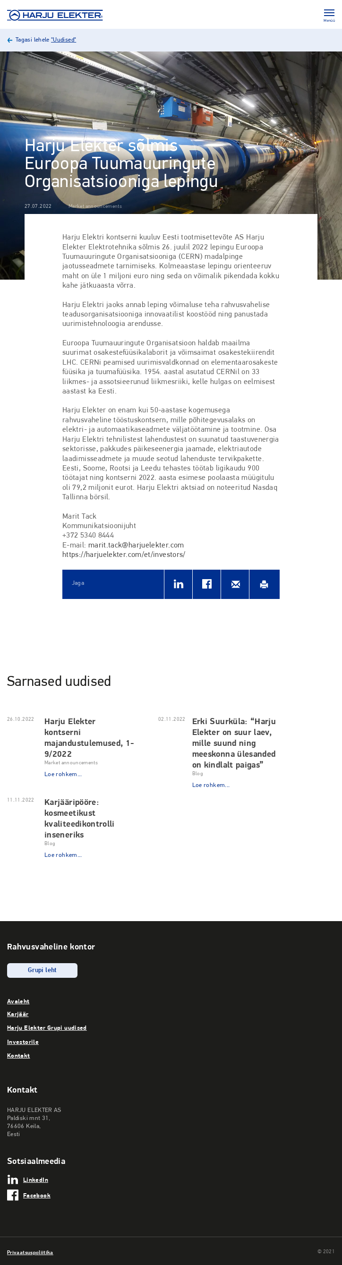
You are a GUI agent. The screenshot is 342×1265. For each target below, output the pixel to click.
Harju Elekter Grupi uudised (47, 1027)
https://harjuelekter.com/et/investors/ (124, 555)
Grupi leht (42, 970)
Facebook (37, 1195)
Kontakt (18, 1055)
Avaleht (18, 1001)
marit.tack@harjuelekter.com (136, 545)
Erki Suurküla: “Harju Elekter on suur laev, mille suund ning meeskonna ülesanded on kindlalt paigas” (234, 742)
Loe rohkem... (63, 774)
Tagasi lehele (46, 40)
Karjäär (18, 1013)
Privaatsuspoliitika (30, 1252)
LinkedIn (35, 1179)
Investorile (23, 1041)
